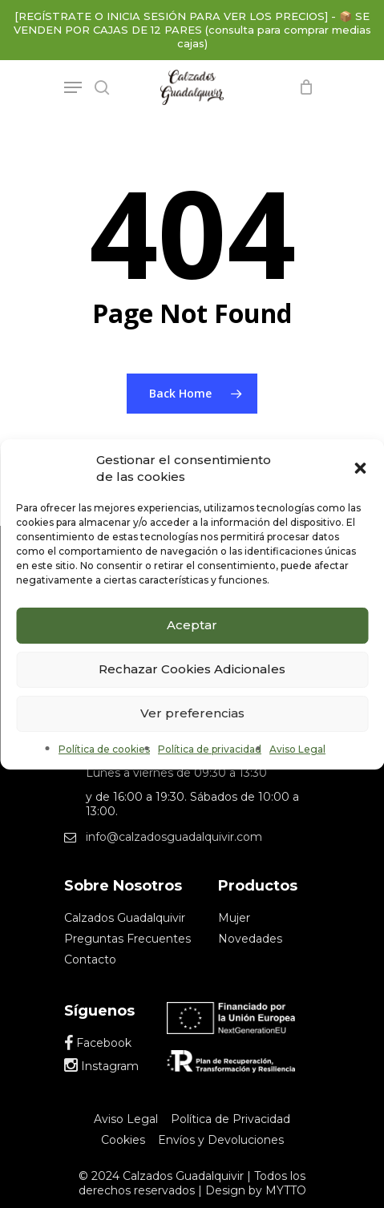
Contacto (90, 959)
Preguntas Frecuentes (127, 938)
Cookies (123, 1140)
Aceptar (192, 624)
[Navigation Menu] (73, 87)
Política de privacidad (209, 749)
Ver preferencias (192, 713)
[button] (360, 468)
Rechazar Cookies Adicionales (192, 669)
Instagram (101, 1066)
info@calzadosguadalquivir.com (174, 837)
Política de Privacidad (230, 1119)
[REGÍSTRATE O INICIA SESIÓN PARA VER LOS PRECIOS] (171, 16)
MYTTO (285, 1190)
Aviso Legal (297, 749)
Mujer (234, 918)
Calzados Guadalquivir (124, 918)
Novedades (250, 938)
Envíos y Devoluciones (221, 1140)
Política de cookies (104, 749)
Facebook (97, 1043)
